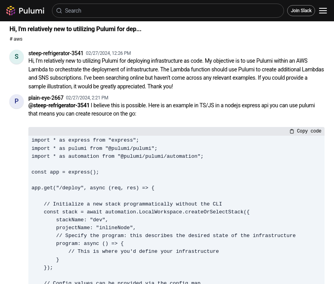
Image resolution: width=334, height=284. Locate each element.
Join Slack (301, 10)
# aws (15, 39)
